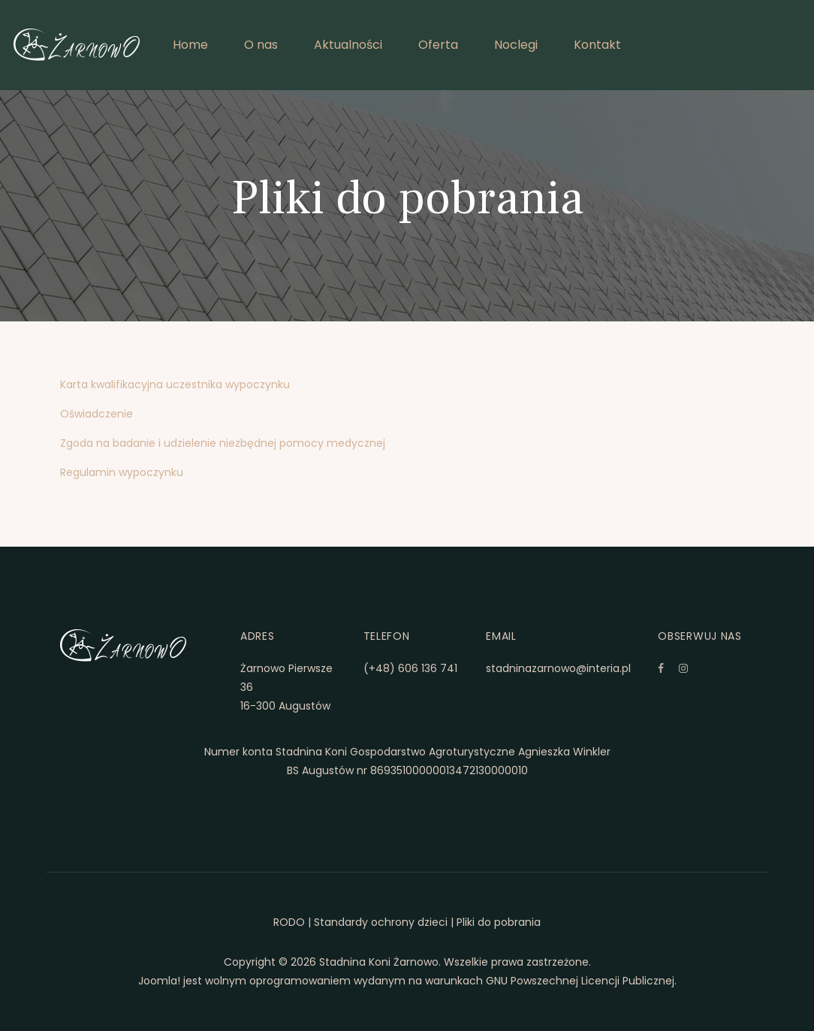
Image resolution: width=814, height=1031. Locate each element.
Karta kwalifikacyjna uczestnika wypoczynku (175, 384)
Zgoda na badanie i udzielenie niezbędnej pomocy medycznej (222, 443)
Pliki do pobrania (499, 922)
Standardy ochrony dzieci (381, 922)
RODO (289, 922)
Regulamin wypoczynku (121, 472)
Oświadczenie (96, 413)
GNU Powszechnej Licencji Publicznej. (581, 980)
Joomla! (159, 980)
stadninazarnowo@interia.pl (558, 668)
